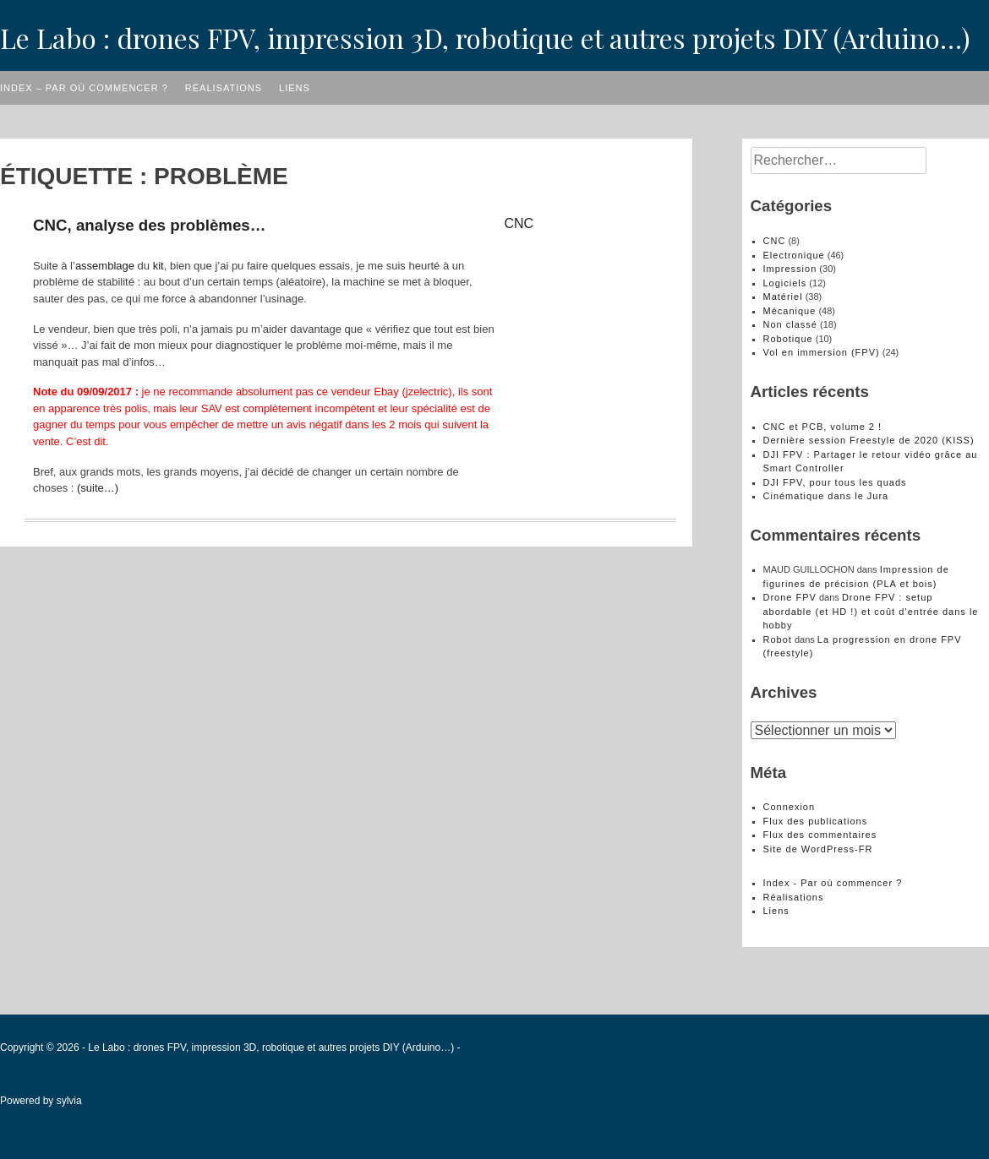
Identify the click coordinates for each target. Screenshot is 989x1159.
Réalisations (223, 88)
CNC (518, 223)
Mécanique (790, 311)
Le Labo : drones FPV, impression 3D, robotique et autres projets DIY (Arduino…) (485, 37)
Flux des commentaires (820, 835)
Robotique (788, 339)
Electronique (794, 255)
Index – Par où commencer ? (84, 88)
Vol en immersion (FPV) (821, 352)
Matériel (783, 296)
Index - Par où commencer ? (833, 883)
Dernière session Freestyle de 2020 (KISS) (869, 440)
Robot (777, 639)
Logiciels (785, 283)
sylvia (69, 1101)
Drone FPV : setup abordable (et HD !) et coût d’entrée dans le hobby (871, 611)
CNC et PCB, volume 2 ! (822, 427)
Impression (790, 269)
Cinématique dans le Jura (826, 496)
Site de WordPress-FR (818, 849)
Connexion (789, 807)
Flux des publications (815, 821)
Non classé (790, 324)
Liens (294, 88)
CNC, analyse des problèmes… (149, 225)
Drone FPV (790, 597)
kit (158, 265)
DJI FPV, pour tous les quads (835, 482)
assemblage (104, 265)
